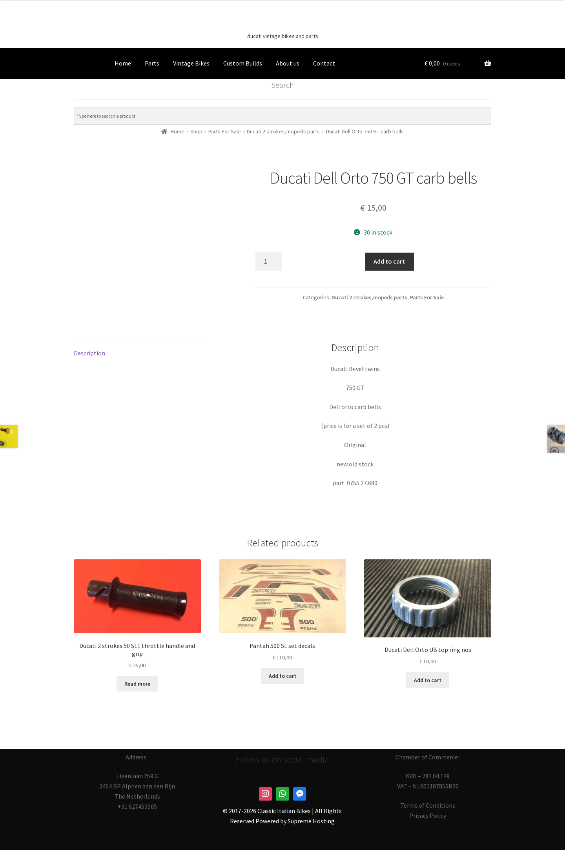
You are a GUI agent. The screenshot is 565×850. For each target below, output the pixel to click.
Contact (324, 63)
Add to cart (389, 261)
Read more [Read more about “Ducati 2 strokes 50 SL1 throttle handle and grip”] (137, 683)
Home (123, 63)
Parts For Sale (427, 297)
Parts (152, 63)
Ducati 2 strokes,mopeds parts (369, 297)
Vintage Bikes (191, 63)
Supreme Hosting (311, 821)
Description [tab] (89, 353)
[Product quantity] (268, 262)
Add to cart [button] (282, 675)
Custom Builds (242, 63)
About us (287, 63)
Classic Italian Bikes (282, 24)
